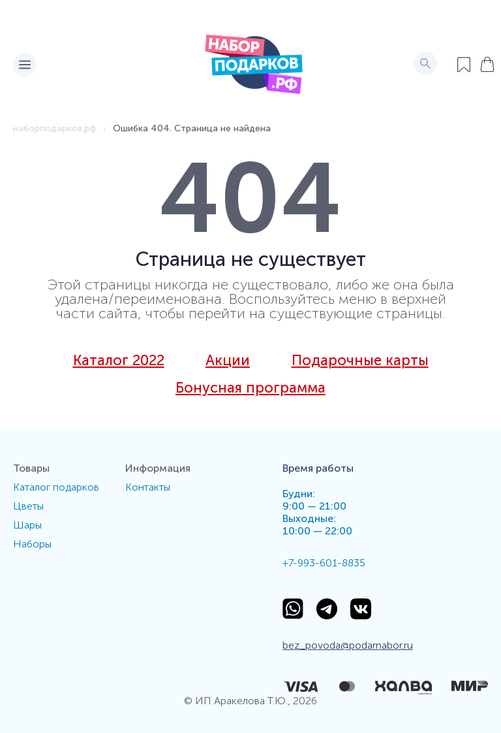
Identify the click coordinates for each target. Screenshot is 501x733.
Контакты (147, 487)
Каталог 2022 (118, 360)
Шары (27, 525)
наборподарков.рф (55, 128)
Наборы (32, 544)
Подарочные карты (360, 360)
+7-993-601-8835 (323, 563)
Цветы (28, 506)
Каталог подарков (56, 487)
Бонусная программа (250, 388)
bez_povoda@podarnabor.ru (347, 645)
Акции (227, 360)
